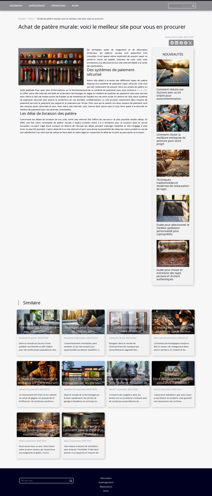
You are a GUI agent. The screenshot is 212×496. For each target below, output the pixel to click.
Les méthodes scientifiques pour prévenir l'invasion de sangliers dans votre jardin (128, 383)
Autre (75, 5)
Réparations (58, 5)
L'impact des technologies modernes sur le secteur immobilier (173, 331)
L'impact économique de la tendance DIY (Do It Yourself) (38, 381)
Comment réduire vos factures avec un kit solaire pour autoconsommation (170, 94)
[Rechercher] (182, 5)
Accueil (21, 18)
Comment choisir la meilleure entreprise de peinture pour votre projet (171, 139)
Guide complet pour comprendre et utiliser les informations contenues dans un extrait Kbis (128, 333)
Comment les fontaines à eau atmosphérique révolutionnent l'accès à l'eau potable (38, 333)
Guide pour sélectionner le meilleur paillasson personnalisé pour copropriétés (173, 229)
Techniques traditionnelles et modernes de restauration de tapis (173, 184)
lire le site (142, 90)
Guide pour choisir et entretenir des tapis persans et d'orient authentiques (170, 274)
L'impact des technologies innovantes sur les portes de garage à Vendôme (83, 383)
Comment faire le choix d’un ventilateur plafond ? (83, 432)
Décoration (16, 5)
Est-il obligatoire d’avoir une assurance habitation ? (173, 381)
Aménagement (37, 5)
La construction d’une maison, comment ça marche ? (38, 434)
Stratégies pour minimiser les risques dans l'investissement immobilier (83, 331)
